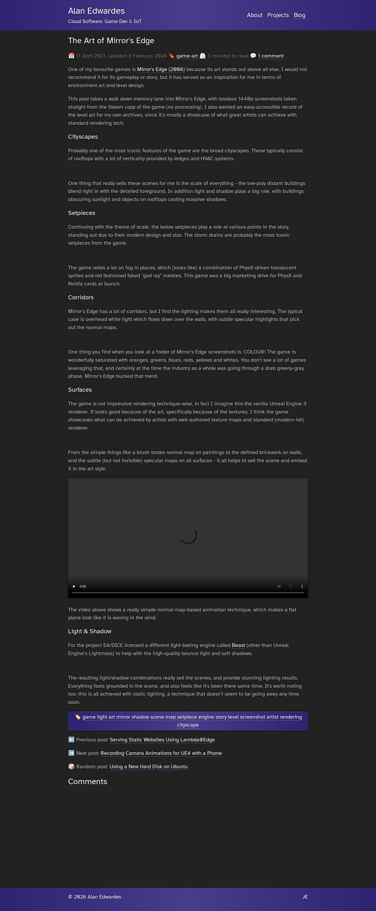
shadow (140, 717)
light (102, 717)
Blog (300, 15)
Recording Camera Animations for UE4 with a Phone (161, 753)
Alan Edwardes (96, 10)
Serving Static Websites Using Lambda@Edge (162, 739)
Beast (238, 645)
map (170, 717)
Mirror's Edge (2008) (161, 69)
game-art (187, 56)
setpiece (187, 717)
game (89, 717)
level (233, 717)
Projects (278, 15)
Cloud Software (85, 21)
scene (157, 717)
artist (272, 717)
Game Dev (116, 21)
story (221, 717)
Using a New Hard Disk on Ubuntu (149, 766)
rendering (291, 717)
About (255, 15)
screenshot (252, 717)
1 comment (271, 56)
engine (206, 717)
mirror (123, 717)
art (112, 717)
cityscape (188, 725)
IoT (138, 21)
